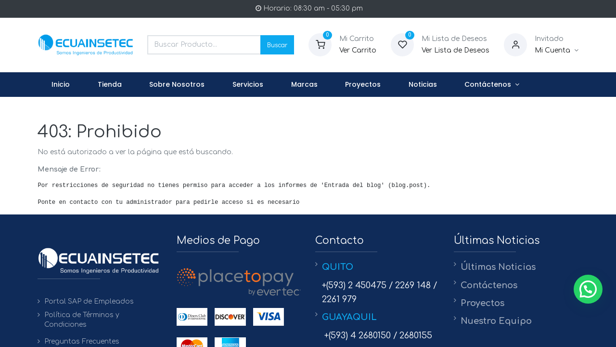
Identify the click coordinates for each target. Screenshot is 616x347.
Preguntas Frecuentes (81, 341)
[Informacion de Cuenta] (556, 50)
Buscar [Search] (277, 44)
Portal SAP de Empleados (89, 301)
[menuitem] (60, 84)
